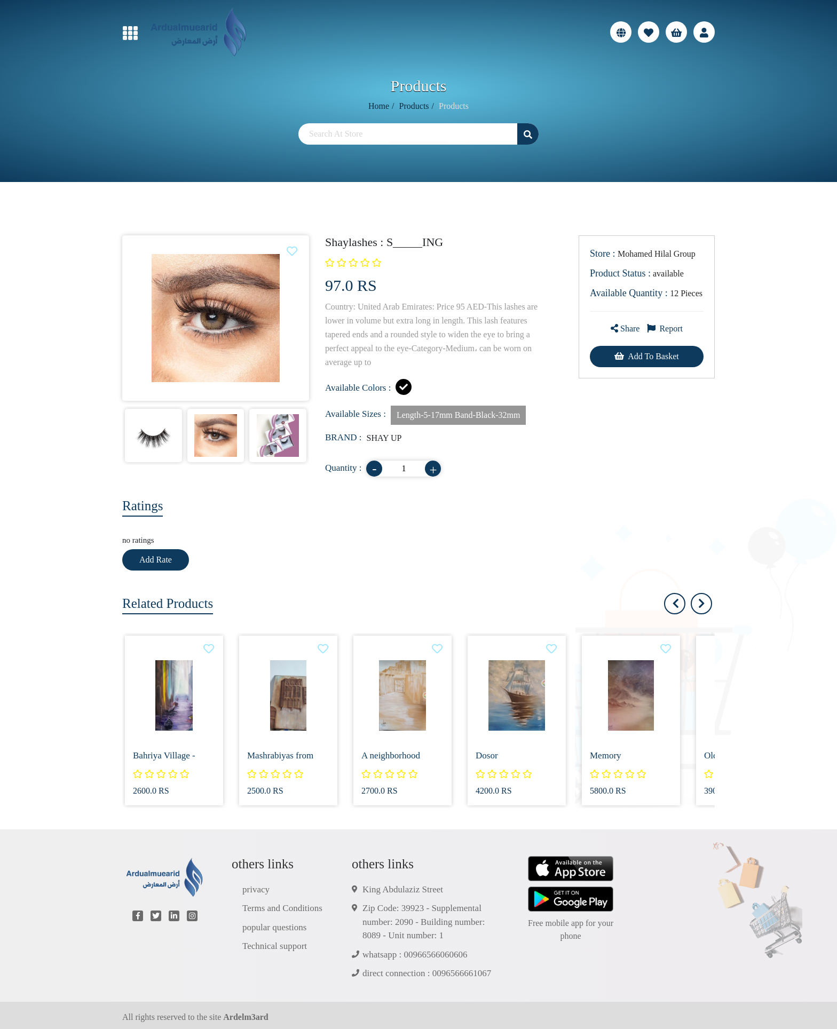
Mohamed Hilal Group (643, 253)
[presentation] (701, 603)
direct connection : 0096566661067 (426, 973)
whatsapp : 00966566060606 (414, 954)
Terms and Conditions (282, 908)
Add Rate (155, 559)
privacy (256, 889)
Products (414, 105)
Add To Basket (646, 356)
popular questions (274, 927)
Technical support (274, 946)
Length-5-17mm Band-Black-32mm (458, 414)
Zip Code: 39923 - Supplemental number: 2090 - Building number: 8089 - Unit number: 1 (423, 921)
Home (378, 105)
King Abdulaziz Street (402, 889)
